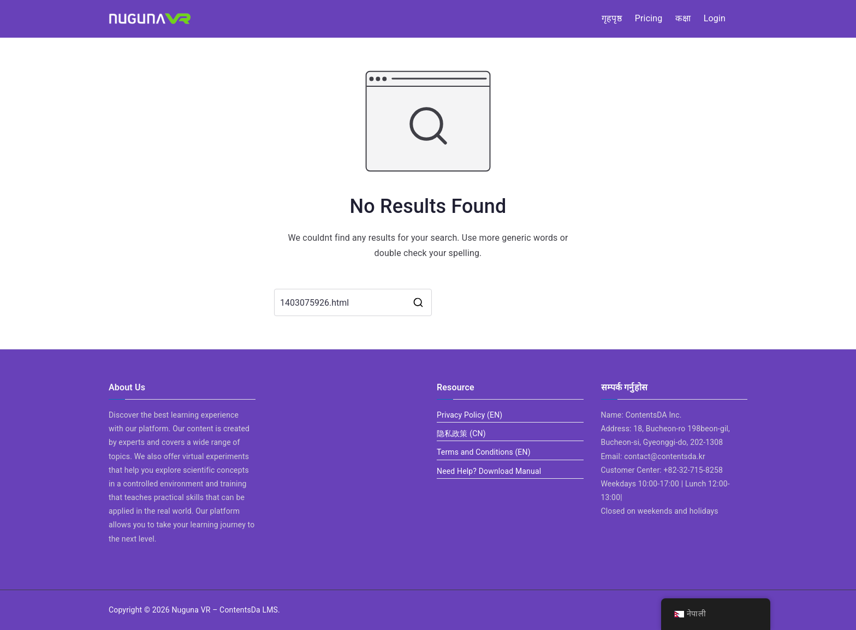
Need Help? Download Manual (489, 471)
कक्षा (682, 18)
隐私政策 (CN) (461, 433)
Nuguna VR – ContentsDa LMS (224, 609)
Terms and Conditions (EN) (484, 452)
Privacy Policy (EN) (469, 415)
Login (715, 18)
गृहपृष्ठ (612, 18)
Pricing (649, 18)
